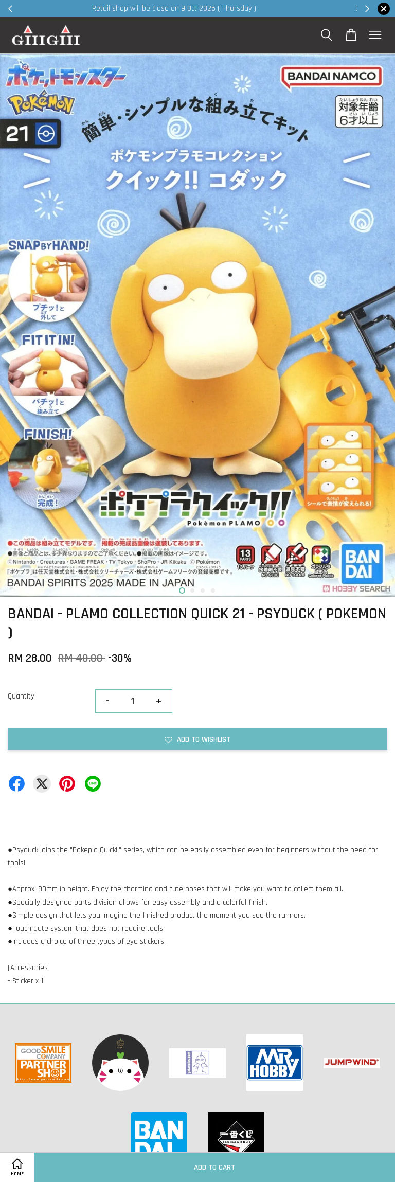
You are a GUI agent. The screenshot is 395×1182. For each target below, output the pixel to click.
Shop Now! (323, 8)
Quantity (21, 696)
